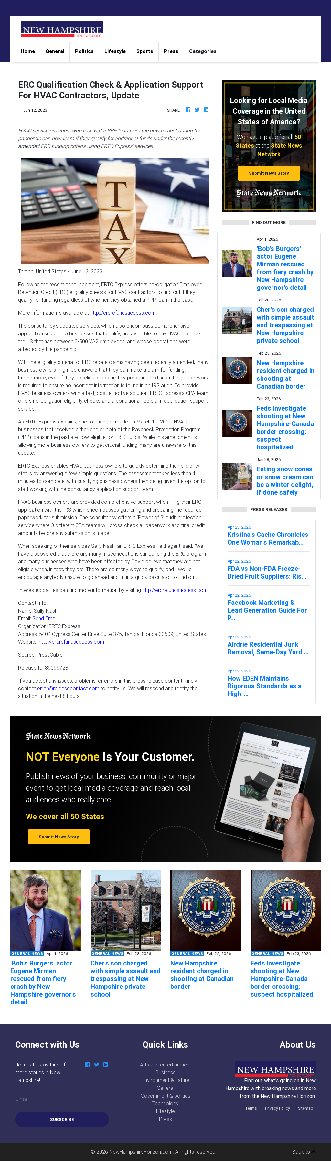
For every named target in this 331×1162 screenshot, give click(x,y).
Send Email (44, 618)
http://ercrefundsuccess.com (122, 313)
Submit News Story (269, 173)
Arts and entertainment (165, 1064)
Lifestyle (115, 51)
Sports (144, 51)
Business (165, 1072)
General (55, 51)
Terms (251, 1108)
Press (171, 51)
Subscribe (62, 1119)
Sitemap (305, 1108)
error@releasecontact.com (68, 688)
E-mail (22, 1099)
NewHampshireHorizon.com (141, 1151)
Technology (165, 1103)
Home (30, 50)
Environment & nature (165, 1080)
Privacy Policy (277, 1108)
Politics (84, 51)
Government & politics (165, 1095)
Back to (304, 1151)
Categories (203, 51)
